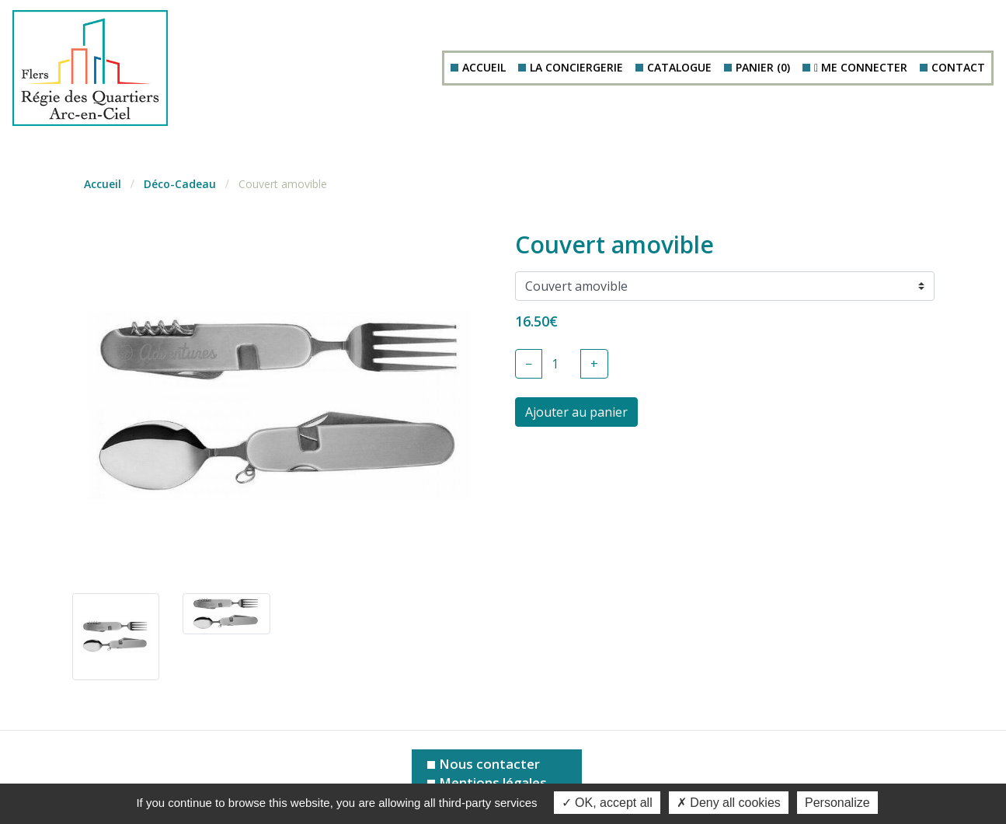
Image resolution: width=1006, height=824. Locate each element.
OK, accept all (607, 802)
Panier (763, 67)
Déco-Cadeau (180, 183)
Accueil (484, 67)
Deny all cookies (729, 802)
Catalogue (679, 67)
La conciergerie (576, 67)
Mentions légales (493, 782)
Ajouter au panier (576, 412)
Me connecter (860, 67)
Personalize (837, 802)
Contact (958, 67)
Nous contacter (489, 764)
